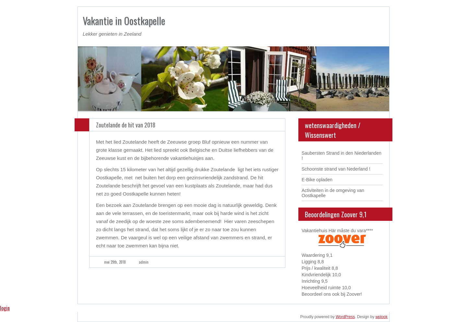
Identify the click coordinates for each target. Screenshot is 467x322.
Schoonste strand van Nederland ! (336, 169)
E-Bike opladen (317, 179)
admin (144, 262)
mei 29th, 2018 (115, 262)
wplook (382, 317)
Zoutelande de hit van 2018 (125, 125)
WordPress (345, 317)
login (5, 308)
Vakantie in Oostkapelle (124, 20)
